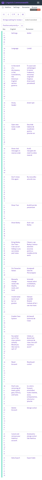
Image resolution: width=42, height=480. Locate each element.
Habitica (8, 7)
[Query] (32, 20)
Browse (34, 7)
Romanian (26, 7)
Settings (16, 7)
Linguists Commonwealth (15, 2)
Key (5, 29)
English (13, 29)
